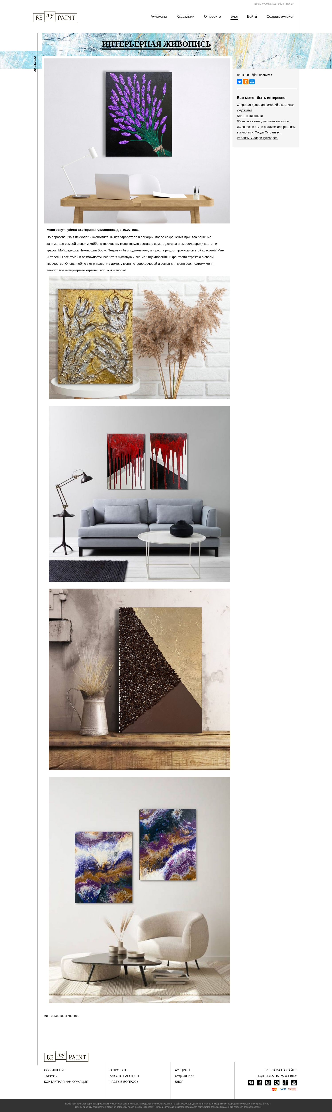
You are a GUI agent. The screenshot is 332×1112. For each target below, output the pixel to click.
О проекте (212, 16)
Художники (185, 16)
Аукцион (182, 1070)
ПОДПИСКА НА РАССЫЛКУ (276, 1076)
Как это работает (124, 1076)
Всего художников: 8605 (269, 3)
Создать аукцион (280, 16)
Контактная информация (66, 1081)
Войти (252, 16)
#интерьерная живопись (61, 1015)
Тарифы (50, 1076)
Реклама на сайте (281, 1070)
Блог (234, 16)
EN (292, 3)
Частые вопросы (124, 1081)
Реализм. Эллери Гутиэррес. (257, 138)
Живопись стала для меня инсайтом (263, 121)
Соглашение (55, 1070)
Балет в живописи (250, 116)
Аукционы (159, 16)
